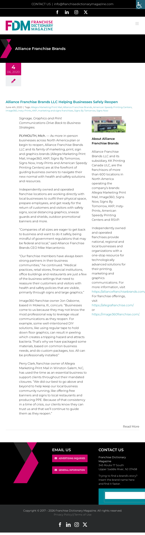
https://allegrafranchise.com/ (113, 305)
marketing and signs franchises (55, 110)
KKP (34, 110)
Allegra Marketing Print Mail (46, 107)
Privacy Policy (63, 514)
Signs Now (102, 110)
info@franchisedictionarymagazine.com (83, 4)
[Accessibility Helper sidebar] (140, 4)
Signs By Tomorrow (85, 110)
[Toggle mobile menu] (137, 24)
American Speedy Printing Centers (112, 107)
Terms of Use (82, 514)
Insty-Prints (24, 110)
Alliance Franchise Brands (77, 107)
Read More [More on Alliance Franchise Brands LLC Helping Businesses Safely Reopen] (131, 426)
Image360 (11, 110)
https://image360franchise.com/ (115, 314)
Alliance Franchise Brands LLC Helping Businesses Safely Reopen (62, 102)
